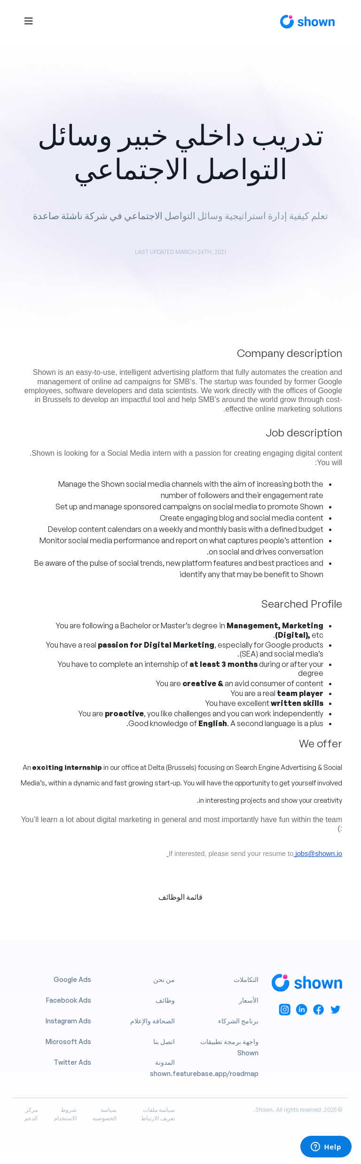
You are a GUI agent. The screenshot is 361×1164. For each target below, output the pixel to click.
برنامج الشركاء (238, 1021)
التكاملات (246, 979)
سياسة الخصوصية (105, 1114)
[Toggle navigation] (29, 21)
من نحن (164, 979)
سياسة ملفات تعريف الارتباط (158, 1114)
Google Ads (72, 979)
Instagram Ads (68, 1021)
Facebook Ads (68, 1000)
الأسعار (249, 1000)
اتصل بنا (164, 1041)
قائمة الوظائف (180, 897)
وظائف (165, 1000)
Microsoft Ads (68, 1041)
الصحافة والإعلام (152, 1021)
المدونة (165, 1062)
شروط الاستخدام (65, 1114)
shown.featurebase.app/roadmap (204, 1073)
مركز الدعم (31, 1114)
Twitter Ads (72, 1062)
